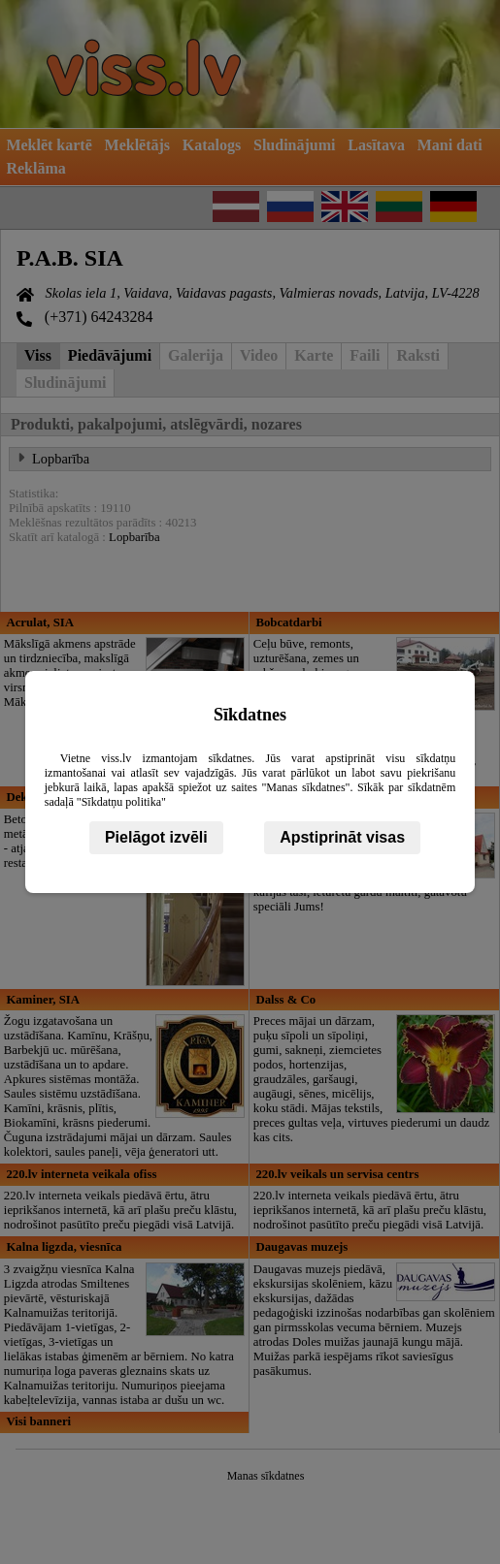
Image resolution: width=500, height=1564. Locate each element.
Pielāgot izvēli (156, 837)
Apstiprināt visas (342, 837)
